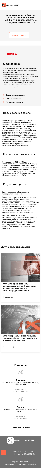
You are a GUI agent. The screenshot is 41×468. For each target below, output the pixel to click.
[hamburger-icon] (37, 5)
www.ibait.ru (20, 416)
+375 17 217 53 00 (20, 392)
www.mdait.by (20, 389)
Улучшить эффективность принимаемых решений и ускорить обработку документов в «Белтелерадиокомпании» (19, 287)
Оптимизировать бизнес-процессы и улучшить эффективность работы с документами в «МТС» (20, 338)
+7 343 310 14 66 (21, 419)
